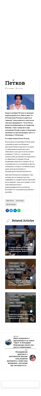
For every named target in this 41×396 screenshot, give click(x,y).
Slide (11, 229)
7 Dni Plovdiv (9, 89)
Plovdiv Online (14, 263)
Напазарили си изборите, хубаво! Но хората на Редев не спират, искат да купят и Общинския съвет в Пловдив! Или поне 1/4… (19, 285)
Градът (12, 232)
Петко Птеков (19, 200)
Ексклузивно (20, 232)
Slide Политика (20, 229)
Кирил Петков (10, 200)
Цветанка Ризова (11, 204)
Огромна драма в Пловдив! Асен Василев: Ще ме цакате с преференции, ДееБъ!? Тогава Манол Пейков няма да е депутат (20, 251)
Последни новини (15, 235)
